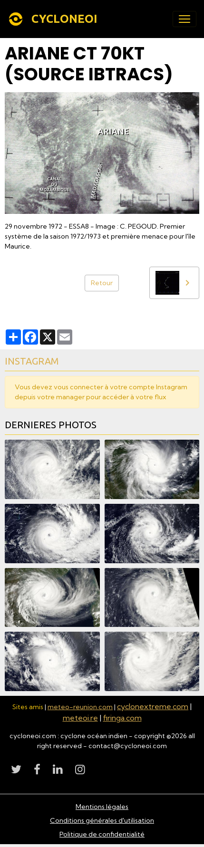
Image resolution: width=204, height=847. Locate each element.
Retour (102, 283)
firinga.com (122, 717)
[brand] (54, 19)
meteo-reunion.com (80, 707)
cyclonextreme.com (152, 706)
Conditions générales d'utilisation (102, 820)
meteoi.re (80, 717)
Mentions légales (102, 806)
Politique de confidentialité (102, 834)
